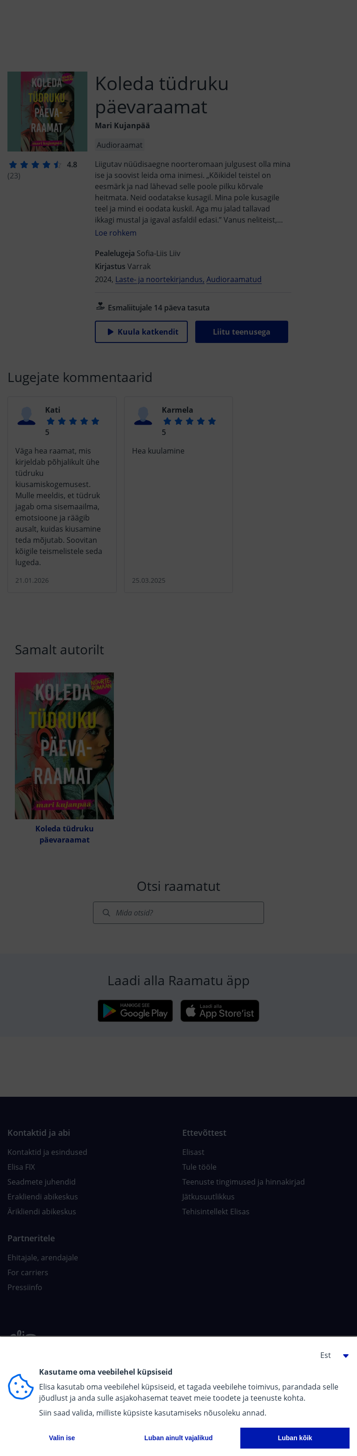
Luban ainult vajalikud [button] (178, 1438)
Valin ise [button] (62, 1438)
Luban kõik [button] (295, 1438)
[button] (331, 1355)
